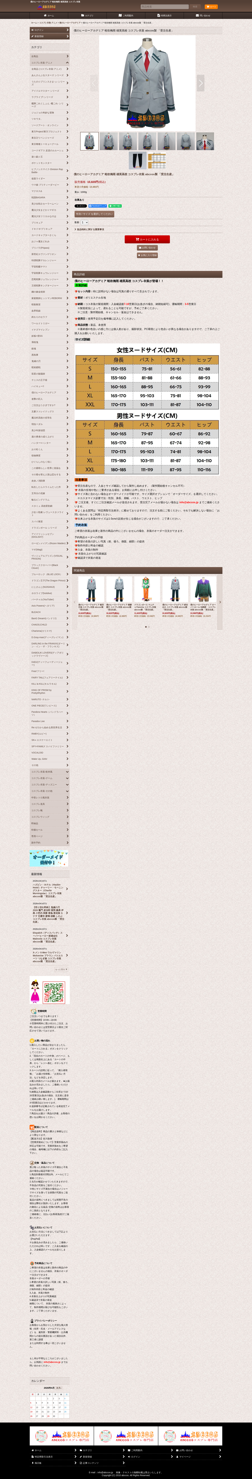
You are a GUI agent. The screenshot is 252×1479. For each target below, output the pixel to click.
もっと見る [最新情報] (61, 969)
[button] (94, 83)
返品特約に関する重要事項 (89, 229)
